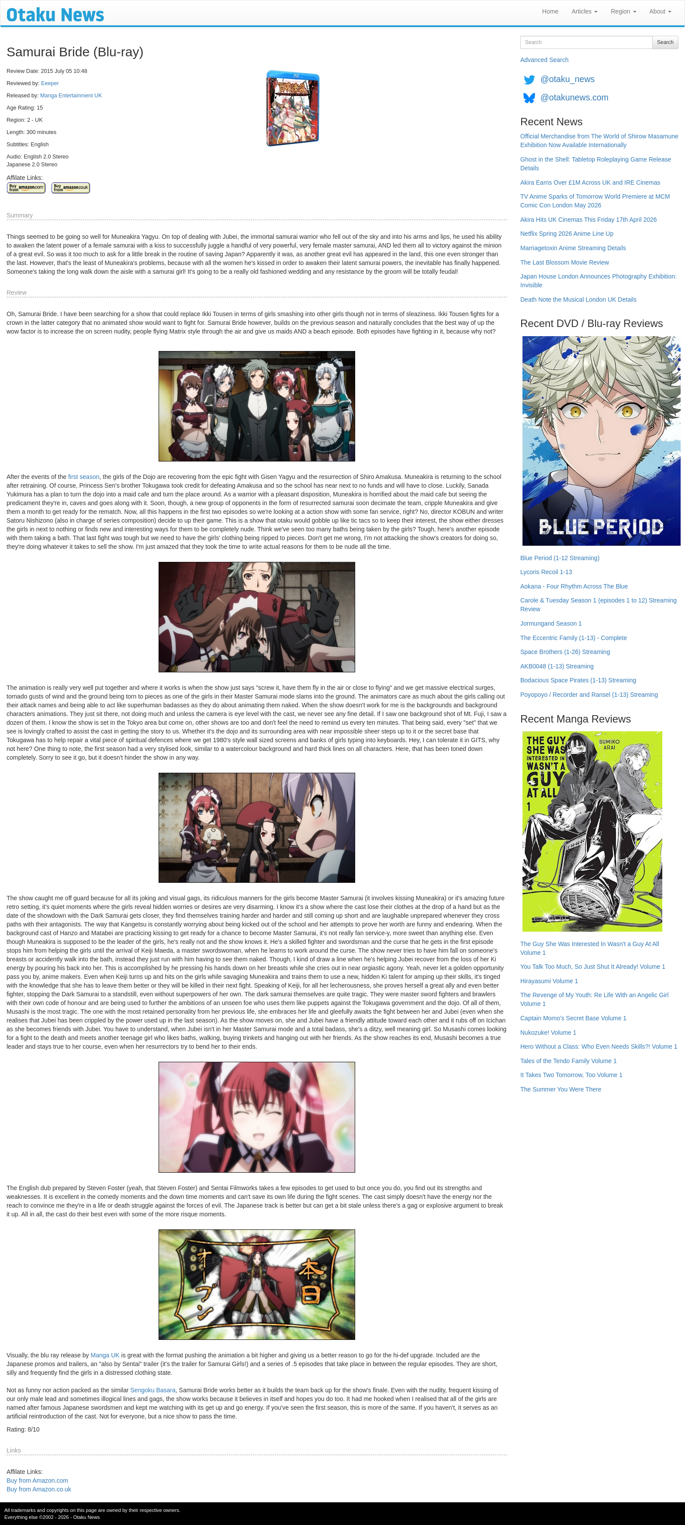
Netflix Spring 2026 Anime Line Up (566, 233)
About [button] (660, 11)
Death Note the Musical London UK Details (578, 299)
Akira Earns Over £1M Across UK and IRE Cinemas (590, 182)
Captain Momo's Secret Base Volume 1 (573, 1018)
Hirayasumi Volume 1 (549, 981)
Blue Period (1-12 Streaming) (559, 557)
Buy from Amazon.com (37, 1480)
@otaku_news (567, 79)
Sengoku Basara (153, 1390)
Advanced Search (544, 59)
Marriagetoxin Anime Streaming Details (573, 247)
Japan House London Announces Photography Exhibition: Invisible (598, 281)
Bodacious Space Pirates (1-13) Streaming (578, 680)
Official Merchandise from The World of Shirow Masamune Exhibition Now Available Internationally (599, 140)
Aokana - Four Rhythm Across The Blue (574, 586)
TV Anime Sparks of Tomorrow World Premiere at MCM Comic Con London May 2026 (595, 201)
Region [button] (623, 11)
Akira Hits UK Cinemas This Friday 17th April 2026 (588, 219)
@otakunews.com (574, 97)
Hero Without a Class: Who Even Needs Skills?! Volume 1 (599, 1046)
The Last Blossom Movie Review (564, 262)
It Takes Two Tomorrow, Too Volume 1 (571, 1074)
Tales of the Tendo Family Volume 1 (568, 1060)
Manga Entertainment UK (71, 96)
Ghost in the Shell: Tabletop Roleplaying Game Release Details (595, 164)
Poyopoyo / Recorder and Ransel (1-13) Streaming (589, 694)
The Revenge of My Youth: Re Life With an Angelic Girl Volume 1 (594, 999)
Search (665, 42)
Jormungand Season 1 (551, 623)
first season (84, 476)
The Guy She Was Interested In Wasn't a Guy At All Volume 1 (589, 948)
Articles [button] (584, 11)
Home (550, 11)
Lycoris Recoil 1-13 (546, 571)
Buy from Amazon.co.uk (39, 1489)
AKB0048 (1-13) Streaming (557, 666)
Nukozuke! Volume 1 (548, 1032)
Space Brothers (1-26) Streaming (565, 651)
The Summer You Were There (560, 1089)
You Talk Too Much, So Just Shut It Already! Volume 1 (592, 966)
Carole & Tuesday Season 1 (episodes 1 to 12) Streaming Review (598, 605)
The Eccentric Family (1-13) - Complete (573, 637)
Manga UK (104, 1355)
